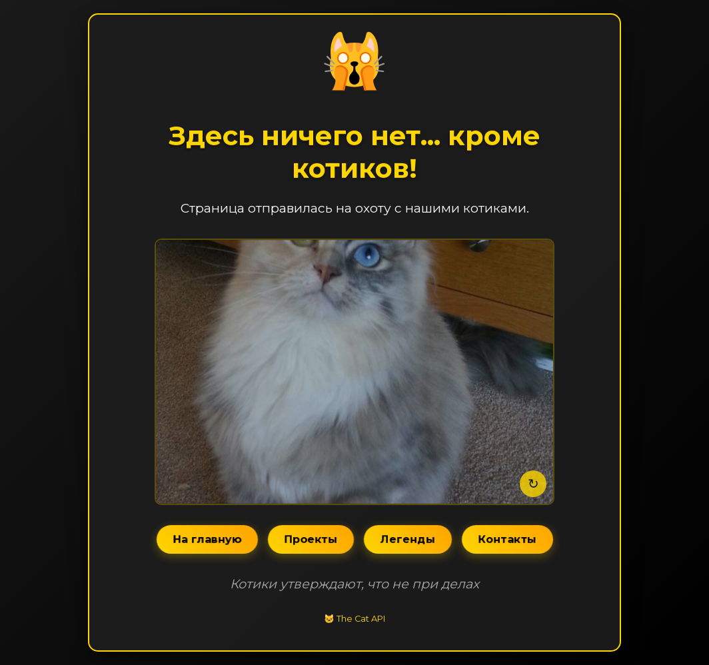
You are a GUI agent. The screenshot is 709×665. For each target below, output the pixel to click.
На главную (207, 539)
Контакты (507, 539)
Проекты (310, 539)
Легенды (407, 539)
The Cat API (361, 619)
